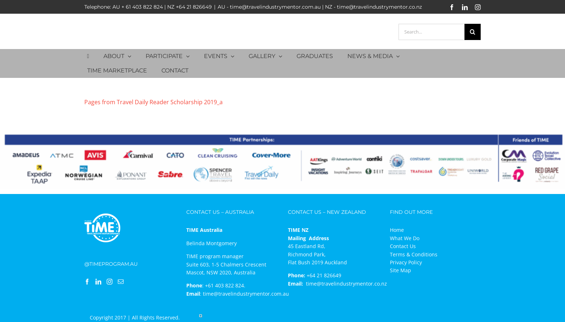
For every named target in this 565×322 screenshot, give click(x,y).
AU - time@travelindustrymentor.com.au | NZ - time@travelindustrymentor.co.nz (320, 7)
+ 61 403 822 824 (142, 7)
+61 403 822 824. (225, 285)
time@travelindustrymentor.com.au (246, 293)
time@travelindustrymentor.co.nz (346, 283)
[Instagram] (109, 281)
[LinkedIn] (98, 281)
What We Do (404, 238)
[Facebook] (87, 281)
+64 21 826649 (194, 7)
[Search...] (431, 32)
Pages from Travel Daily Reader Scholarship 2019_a (153, 102)
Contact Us (403, 246)
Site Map (400, 270)
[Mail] (121, 281)
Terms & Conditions (413, 254)
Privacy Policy (406, 262)
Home (397, 229)
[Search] (472, 32)
